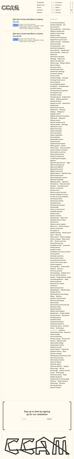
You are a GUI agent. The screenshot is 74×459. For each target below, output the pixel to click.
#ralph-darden (65, 313)
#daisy (52, 99)
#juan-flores (54, 222)
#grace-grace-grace (56, 175)
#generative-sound (56, 169)
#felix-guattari (55, 146)
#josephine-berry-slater (58, 220)
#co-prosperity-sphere (57, 84)
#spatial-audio (61, 341)
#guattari (65, 182)
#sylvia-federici (55, 349)
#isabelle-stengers (56, 211)
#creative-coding (55, 95)
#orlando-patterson (56, 279)
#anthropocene (55, 46)
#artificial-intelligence (57, 48)
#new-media (65, 267)
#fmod (63, 146)
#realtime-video (55, 320)
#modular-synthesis (56, 256)
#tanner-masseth (56, 353)
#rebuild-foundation (57, 322)
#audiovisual (65, 50)
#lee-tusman (54, 237)
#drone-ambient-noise (57, 122)
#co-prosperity (55, 82)
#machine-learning (56, 243)
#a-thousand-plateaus (57, 23)
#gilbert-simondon (56, 171)
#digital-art (60, 112)
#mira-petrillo (54, 254)
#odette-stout (65, 273)
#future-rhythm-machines (58, 150)
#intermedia (36, 28)
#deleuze (62, 110)
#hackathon (54, 184)
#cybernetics (66, 97)
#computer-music (56, 93)
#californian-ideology (26, 28)
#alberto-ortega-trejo (57, 31)
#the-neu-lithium (33, 27)
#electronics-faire (56, 129)
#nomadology (55, 273)
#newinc (53, 269)
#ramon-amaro (55, 315)
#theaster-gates (55, 364)
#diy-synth (53, 118)
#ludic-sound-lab (60, 241)
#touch (61, 368)
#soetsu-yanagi (55, 339)
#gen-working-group (57, 165)
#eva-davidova (55, 137)
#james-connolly (55, 216)
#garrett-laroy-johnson (57, 163)
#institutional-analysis (57, 205)
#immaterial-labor (56, 199)
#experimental (23, 27)
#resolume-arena (56, 326)
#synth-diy (65, 349)
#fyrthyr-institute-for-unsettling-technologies (58, 157)
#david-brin (66, 103)
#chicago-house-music (57, 80)
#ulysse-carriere (64, 370)
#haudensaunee (62, 186)
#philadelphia (54, 290)
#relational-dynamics (57, 324)
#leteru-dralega (55, 239)
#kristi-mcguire (64, 226)
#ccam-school (54, 76)
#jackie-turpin (54, 214)
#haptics (53, 186)
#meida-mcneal (55, 250)
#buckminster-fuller (56, 69)
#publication (54, 313)
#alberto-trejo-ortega (57, 33)
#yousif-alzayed (55, 387)
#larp (52, 235)
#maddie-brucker (56, 245)
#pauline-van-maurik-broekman (57, 285)
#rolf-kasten (60, 328)
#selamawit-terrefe (56, 332)
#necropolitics (55, 267)
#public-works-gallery (26, 26)
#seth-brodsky (55, 334)
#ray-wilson (65, 315)
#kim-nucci (54, 226)
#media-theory (55, 247)
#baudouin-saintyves (57, 57)
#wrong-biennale (56, 385)
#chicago (65, 78)
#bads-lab (53, 54)
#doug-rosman (55, 120)
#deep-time (54, 110)
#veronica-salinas (56, 375)
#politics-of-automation (58, 298)
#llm (51, 241)
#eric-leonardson (56, 133)
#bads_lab (65, 52)
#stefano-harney (55, 347)
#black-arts (61, 59)
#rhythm (66, 326)
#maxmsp (66, 245)
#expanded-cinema (38, 26)
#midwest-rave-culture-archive (60, 252)
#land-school (66, 233)
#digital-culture (55, 114)
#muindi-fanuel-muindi (58, 260)
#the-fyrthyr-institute (57, 360)
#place (52, 296)
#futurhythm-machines (58, 152)
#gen (68, 163)
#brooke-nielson (55, 67)
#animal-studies (55, 44)
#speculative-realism (57, 345)
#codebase (54, 86)
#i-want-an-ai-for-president (59, 197)
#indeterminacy (55, 203)
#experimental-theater (57, 144)
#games (53, 161)
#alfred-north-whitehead (58, 38)
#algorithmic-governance (58, 40)
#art (63, 46)
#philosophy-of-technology (59, 294)
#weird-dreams (63, 381)
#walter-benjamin (56, 377)
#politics (59, 296)
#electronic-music (56, 127)
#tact (64, 351)
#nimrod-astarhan (56, 271)
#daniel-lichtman (56, 101)
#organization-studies (64, 277)
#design (53, 112)
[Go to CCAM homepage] (10, 7)
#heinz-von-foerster (56, 188)
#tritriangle (54, 370)
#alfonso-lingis (55, 35)
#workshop (54, 383)
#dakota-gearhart (62, 99)
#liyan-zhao (66, 239)
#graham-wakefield (56, 180)
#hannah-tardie (65, 184)
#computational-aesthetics (59, 91)
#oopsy (52, 277)
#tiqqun (66, 366)
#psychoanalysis (55, 309)
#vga (65, 375)
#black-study (54, 63)
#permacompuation (57, 288)
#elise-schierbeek (56, 131)
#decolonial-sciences (57, 107)
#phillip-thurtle (55, 292)
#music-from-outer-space (58, 262)
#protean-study (55, 307)
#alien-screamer (55, 42)
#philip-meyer (65, 290)
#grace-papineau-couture (58, 177)
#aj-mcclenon (54, 27)
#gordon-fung (66, 173)
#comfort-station (56, 88)
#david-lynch (54, 105)
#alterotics (65, 42)
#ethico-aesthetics (56, 135)
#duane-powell (55, 124)
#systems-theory (55, 351)
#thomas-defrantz (56, 366)
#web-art (53, 381)
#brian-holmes (55, 65)
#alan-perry (66, 29)
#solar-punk (66, 339)
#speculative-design (57, 343)
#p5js (66, 279)
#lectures (58, 235)
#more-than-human (56, 258)
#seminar (67, 332)
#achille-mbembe (56, 25)
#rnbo (52, 328)
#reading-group (55, 317)
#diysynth (62, 118)
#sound (52, 341)
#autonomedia (55, 52)
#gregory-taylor (55, 182)
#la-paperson (54, 230)
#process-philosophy (57, 300)
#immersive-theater (56, 201)
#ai (64, 25)
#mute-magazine (56, 264)
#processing (54, 303)
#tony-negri (54, 368)
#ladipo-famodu (55, 233)
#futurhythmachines (57, 154)
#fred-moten (54, 148)
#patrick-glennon (56, 281)
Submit (49, 419)
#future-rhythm (65, 148)
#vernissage (60, 373)
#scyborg (62, 330)
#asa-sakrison (54, 50)
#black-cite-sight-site (57, 61)
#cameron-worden (56, 74)
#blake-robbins (65, 63)
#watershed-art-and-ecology (59, 379)
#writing (62, 383)
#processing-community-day (59, 305)
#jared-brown (54, 218)
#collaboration (64, 86)
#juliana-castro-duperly (58, 224)
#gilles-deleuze (55, 173)
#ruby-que (53, 330)
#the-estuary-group (56, 358)
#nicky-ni (60, 269)
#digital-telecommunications (59, 116)
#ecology (65, 124)
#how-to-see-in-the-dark (58, 192)
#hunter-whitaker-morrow (59, 194)
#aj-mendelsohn (55, 29)
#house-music (55, 190)
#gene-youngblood (56, 167)
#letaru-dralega (65, 237)
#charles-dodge (55, 78)
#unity (52, 373)
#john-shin (64, 218)
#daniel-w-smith (55, 103)
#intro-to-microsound (57, 209)
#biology (53, 59)
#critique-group (55, 97)
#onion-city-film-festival (27, 24)
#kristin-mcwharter (56, 228)
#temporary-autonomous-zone (60, 356)
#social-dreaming (56, 337)
